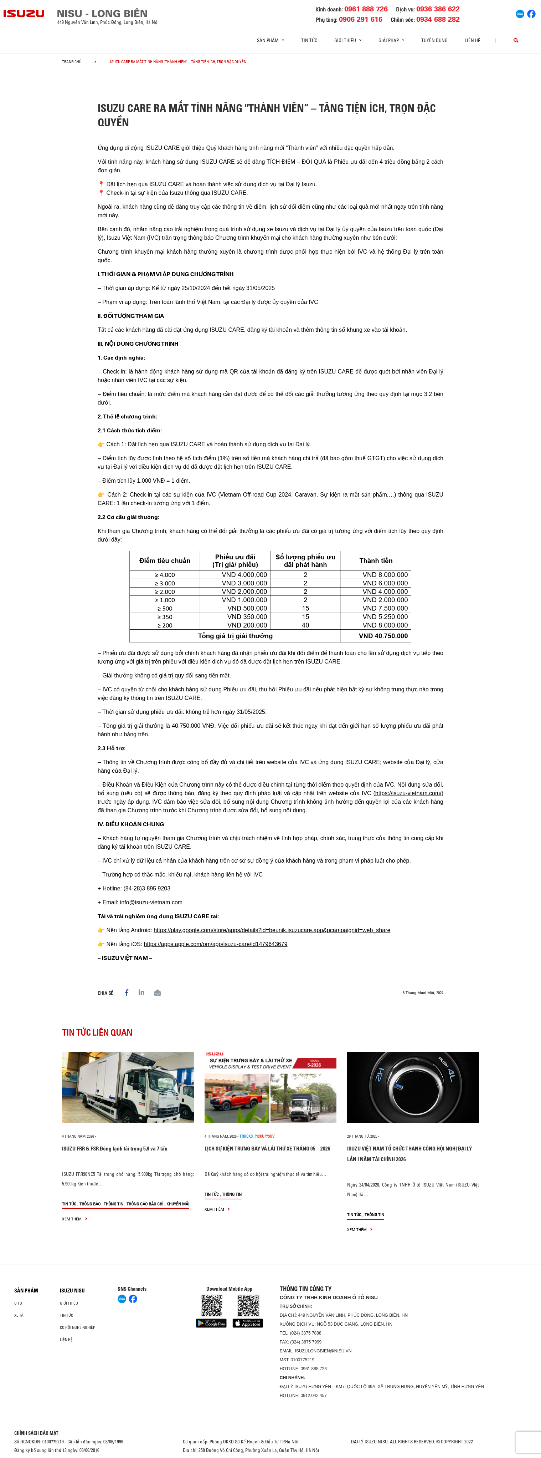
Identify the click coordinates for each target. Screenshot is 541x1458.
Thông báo (90, 1203)
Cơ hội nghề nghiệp (77, 1327)
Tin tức (309, 40)
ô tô (18, 1303)
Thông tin (113, 1203)
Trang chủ (72, 61)
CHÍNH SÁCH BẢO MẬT (36, 1433)
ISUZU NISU (72, 1290)
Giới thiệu (69, 1303)
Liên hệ (472, 40)
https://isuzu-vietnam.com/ (408, 793)
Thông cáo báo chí (145, 1203)
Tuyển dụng (434, 40)
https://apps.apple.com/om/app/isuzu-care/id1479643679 (216, 944)
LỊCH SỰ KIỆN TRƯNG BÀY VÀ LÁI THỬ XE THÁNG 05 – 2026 (267, 1148)
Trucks (246, 1136)
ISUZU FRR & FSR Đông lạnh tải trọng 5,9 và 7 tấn (115, 1148)
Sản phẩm (26, 1290)
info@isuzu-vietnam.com (151, 902)
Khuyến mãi (177, 1203)
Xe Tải (19, 1315)
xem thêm (74, 1218)
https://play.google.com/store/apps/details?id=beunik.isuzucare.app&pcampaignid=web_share (272, 930)
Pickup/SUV (264, 1136)
